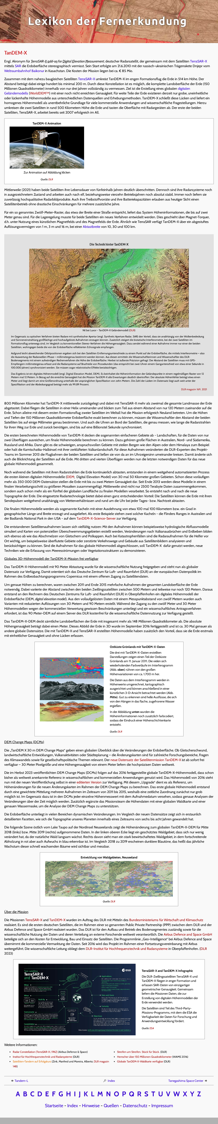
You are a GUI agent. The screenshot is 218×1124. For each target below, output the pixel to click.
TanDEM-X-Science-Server (96, 518)
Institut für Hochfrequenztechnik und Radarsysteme (42, 1056)
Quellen (111, 1105)
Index (109, 1081)
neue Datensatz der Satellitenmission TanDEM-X (145, 760)
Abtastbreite (91, 227)
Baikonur (38, 71)
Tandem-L (19, 1081)
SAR (18, 66)
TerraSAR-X (198, 61)
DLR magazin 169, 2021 (194, 389)
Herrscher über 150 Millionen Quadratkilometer (144, 1056)
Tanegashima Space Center (188, 1081)
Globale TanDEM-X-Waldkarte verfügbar (140, 1061)
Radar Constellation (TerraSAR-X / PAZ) (35, 1051)
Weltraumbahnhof (17, 71)
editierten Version (89, 782)
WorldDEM (39, 93)
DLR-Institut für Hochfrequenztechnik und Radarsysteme (127, 949)
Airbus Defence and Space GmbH (188, 934)
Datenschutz (135, 1105)
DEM (70, 477)
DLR (51, 179)
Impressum (162, 1105)
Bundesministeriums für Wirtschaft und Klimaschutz (166, 920)
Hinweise (91, 1105)
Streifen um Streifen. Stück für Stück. (138, 1051)
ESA (152, 1028)
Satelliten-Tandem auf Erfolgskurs (32, 1061)
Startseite (54, 1105)
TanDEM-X (57, 920)
